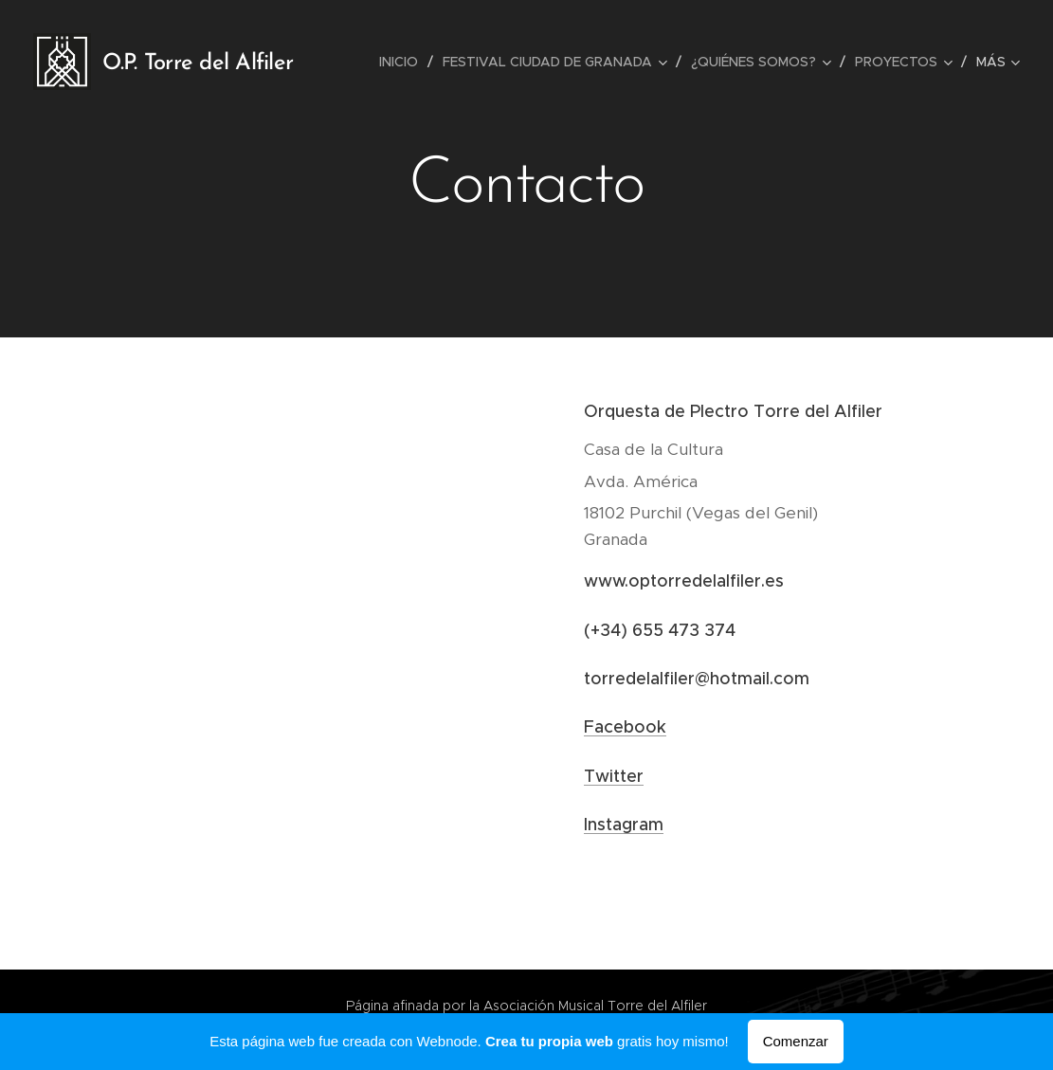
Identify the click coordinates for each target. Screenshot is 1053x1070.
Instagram (623, 824)
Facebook (625, 726)
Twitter (614, 776)
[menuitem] (403, 61)
